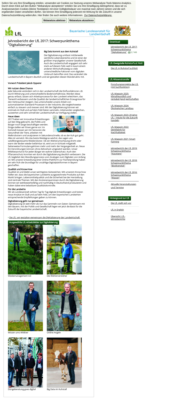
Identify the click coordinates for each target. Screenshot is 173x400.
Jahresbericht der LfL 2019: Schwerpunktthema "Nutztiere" (124, 151)
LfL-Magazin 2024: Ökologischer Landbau (122, 107)
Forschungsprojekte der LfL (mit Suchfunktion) (124, 85)
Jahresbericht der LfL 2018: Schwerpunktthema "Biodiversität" (124, 163)
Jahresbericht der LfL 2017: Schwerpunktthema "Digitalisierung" (124, 49)
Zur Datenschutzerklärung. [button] (98, 15)
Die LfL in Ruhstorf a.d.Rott (124, 68)
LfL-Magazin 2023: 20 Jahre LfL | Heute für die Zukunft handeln (124, 117)
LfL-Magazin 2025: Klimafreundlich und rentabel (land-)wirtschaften (125, 96)
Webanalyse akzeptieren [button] (81, 20)
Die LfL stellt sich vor (121, 203)
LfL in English (117, 209)
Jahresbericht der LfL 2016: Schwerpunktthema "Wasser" (124, 175)
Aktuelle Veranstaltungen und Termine (123, 186)
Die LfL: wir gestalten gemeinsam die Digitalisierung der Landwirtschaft (44, 217)
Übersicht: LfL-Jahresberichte (118, 217)
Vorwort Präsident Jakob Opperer (24, 83)
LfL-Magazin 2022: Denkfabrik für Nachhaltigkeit (120, 129)
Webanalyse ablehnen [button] (54, 20)
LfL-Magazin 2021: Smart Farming (123, 140)
